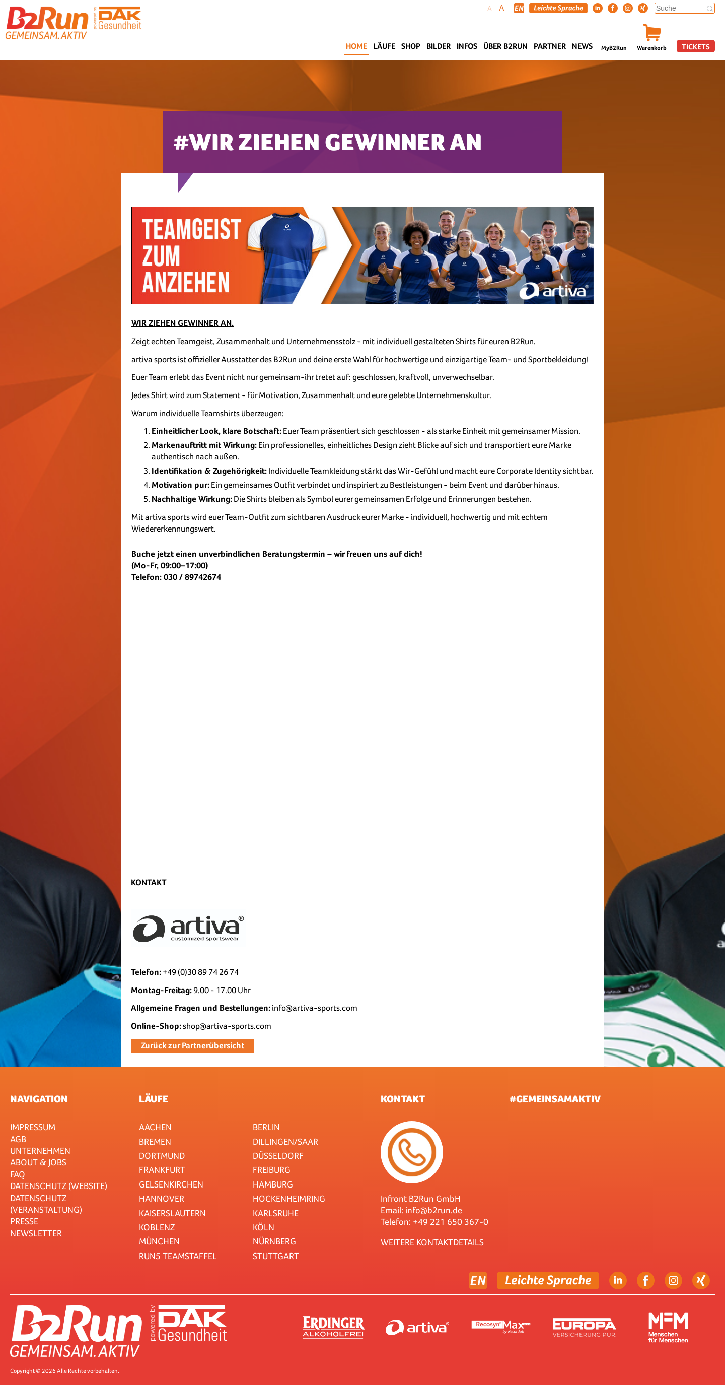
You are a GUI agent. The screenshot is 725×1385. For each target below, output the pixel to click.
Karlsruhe (276, 1213)
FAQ (17, 1174)
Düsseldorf (278, 1155)
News (582, 46)
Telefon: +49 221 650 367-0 (434, 1221)
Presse (24, 1221)
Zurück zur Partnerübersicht (192, 1045)
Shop (410, 46)
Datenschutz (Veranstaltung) (46, 1204)
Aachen (155, 1127)
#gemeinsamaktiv (555, 1099)
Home (356, 46)
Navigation (39, 1099)
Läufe (153, 1099)
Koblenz (157, 1227)
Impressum (32, 1127)
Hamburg (273, 1184)
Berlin (266, 1127)
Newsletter (36, 1233)
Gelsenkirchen (171, 1184)
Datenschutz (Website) (58, 1185)
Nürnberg (274, 1241)
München (159, 1241)
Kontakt (403, 1099)
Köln (263, 1227)
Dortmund (162, 1155)
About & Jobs (38, 1162)
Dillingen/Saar (285, 1141)
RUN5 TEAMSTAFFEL (178, 1255)
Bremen (155, 1141)
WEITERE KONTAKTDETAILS (432, 1242)
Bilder (438, 46)
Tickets (696, 46)
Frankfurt (162, 1169)
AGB (18, 1139)
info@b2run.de (433, 1210)
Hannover (161, 1198)
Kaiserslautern (172, 1213)
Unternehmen (40, 1150)
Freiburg (272, 1169)
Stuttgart (276, 1255)
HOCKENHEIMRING (289, 1198)
